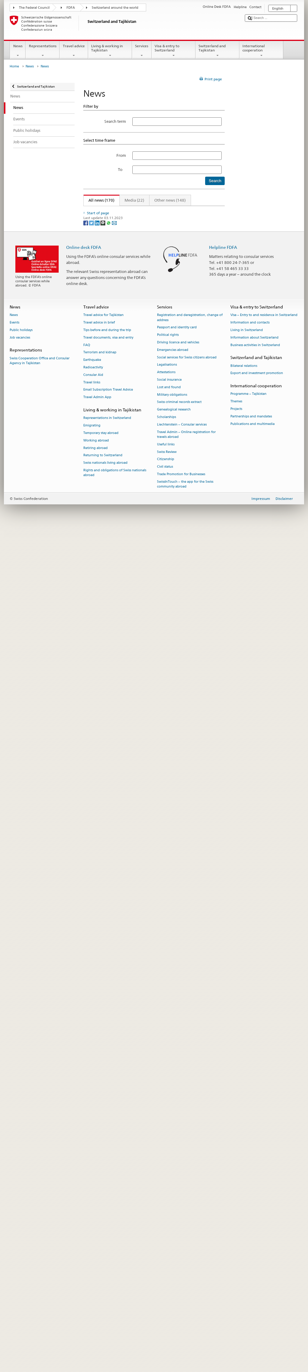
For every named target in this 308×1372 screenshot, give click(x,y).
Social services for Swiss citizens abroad (187, 1198)
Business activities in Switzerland (255, 1186)
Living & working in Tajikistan (110, 51)
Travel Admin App (97, 1238)
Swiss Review (167, 1293)
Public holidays (21, 1171)
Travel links (91, 1223)
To (122, 169)
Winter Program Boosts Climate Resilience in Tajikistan (137, 793)
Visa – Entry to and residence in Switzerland (263, 1156)
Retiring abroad (95, 1289)
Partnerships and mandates (251, 1257)
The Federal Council (34, 8)
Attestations (166, 1213)
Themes (236, 1242)
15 (193, 211)
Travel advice (74, 51)
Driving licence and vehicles (178, 1183)
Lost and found (169, 1228)
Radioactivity (93, 1208)
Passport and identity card (177, 1168)
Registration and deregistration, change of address (190, 1158)
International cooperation (261, 51)
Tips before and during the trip (107, 1171)
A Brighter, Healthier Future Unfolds (120, 838)
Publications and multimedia (252, 1265)
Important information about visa (118, 405)
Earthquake (92, 1201)
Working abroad (96, 1281)
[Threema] (103, 1063)
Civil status (165, 1307)
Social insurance (169, 1220)
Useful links (165, 1285)
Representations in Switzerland (107, 1259)
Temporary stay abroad (101, 1274)
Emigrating (91, 1266)
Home (14, 66)
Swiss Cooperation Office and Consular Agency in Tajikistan (39, 1201)
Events (14, 1163)
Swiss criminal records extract (179, 1243)
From (121, 155)
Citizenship (165, 1300)
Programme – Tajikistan (248, 1235)
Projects (236, 1250)
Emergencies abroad (172, 1191)
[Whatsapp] (109, 1063)
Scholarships (166, 1258)
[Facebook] (86, 1063)
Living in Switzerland (246, 1171)
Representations (42, 51)
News (17, 51)
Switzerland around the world (115, 8)
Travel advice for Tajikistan (103, 1156)
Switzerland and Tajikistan (217, 51)
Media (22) (134, 200)
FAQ (86, 1186)
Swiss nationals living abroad (105, 1303)
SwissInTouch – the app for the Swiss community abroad (185, 1325)
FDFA (70, 8)
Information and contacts (250, 1163)
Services (141, 51)
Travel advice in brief (99, 1163)
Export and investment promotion (256, 1214)
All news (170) (99, 200)
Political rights (168, 1176)
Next (205, 211)
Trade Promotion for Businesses (181, 1315)
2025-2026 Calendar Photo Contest (119, 878)
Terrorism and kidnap (99, 1193)
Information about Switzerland (254, 1178)
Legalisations (167, 1206)
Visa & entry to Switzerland (173, 51)
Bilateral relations (243, 1207)
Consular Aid (93, 1216)
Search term (115, 121)
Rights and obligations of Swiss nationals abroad (114, 1313)
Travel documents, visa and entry (108, 1178)
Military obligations (172, 1235)
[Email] (114, 1063)
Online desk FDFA (83, 1088)
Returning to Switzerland (102, 1296)
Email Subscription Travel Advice (108, 1231)
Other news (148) (170, 200)
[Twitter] (92, 1063)
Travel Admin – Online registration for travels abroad (186, 1275)
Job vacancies (20, 1178)
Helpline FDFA (223, 1088)
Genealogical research (174, 1251)
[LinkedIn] (97, 1063)
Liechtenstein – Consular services (182, 1265)
